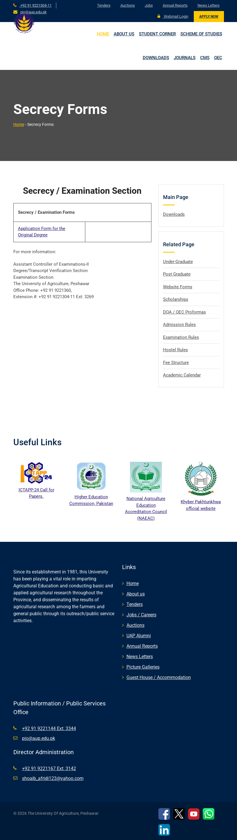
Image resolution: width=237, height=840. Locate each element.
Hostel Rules (175, 349)
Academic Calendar (182, 375)
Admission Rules (179, 324)
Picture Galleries (143, 667)
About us (124, 34)
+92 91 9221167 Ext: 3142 (49, 768)
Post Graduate (177, 274)
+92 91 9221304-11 (35, 5)
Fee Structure (176, 362)
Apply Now (208, 17)
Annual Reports (175, 5)
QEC (218, 57)
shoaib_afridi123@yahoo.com (53, 778)
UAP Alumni (138, 635)
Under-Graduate (178, 261)
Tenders (104, 5)
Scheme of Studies (201, 34)
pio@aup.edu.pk (33, 12)
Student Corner (157, 34)
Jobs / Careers (141, 615)
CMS (204, 57)
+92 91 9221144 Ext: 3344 (49, 728)
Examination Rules (181, 337)
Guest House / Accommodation (158, 677)
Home (103, 34)
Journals (185, 57)
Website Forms (177, 286)
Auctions (127, 5)
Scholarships (175, 299)
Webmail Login (173, 16)
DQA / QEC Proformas (184, 312)
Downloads (156, 57)
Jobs (149, 5)
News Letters (209, 5)
